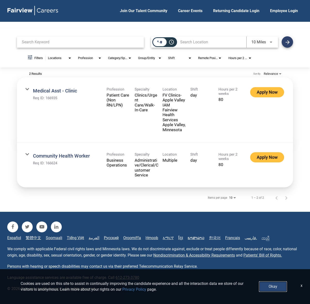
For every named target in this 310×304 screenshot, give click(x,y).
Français (232, 238)
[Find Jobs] (287, 42)
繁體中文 (33, 238)
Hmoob (152, 238)
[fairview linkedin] (56, 226)
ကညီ (266, 238)
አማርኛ (168, 238)
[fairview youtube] (41, 226)
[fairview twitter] (27, 226)
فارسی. (251, 238)
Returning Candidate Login (236, 10)
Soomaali (54, 238)
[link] (155, 110)
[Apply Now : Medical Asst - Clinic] (267, 92)
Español (14, 238)
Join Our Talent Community (143, 10)
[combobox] (80, 42)
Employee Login (284, 10)
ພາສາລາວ (196, 238)
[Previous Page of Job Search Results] (276, 198)
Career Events (190, 10)
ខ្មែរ (180, 238)
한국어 (215, 238)
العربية (94, 238)
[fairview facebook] (12, 226)
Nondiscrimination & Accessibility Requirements (194, 255)
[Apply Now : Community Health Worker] (267, 157)
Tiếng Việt (75, 238)
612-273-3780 (127, 277)
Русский (111, 238)
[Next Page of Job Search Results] (286, 198)
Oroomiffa (132, 238)
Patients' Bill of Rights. (262, 255)
